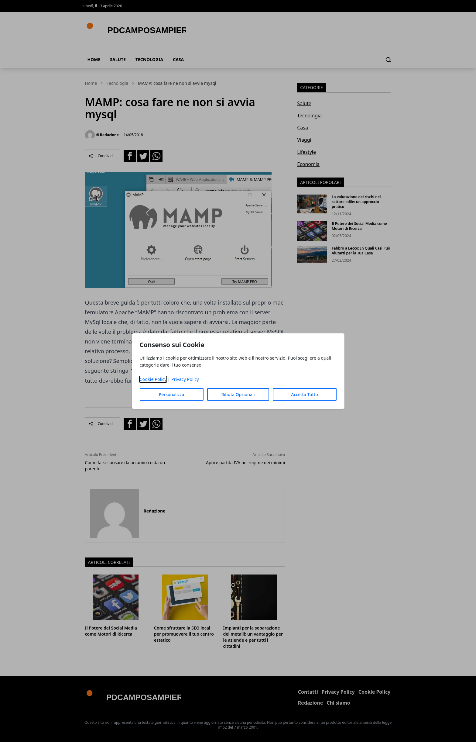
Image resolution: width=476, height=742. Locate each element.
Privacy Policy (185, 379)
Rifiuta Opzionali (238, 394)
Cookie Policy (153, 379)
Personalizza (171, 394)
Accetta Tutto (304, 394)
